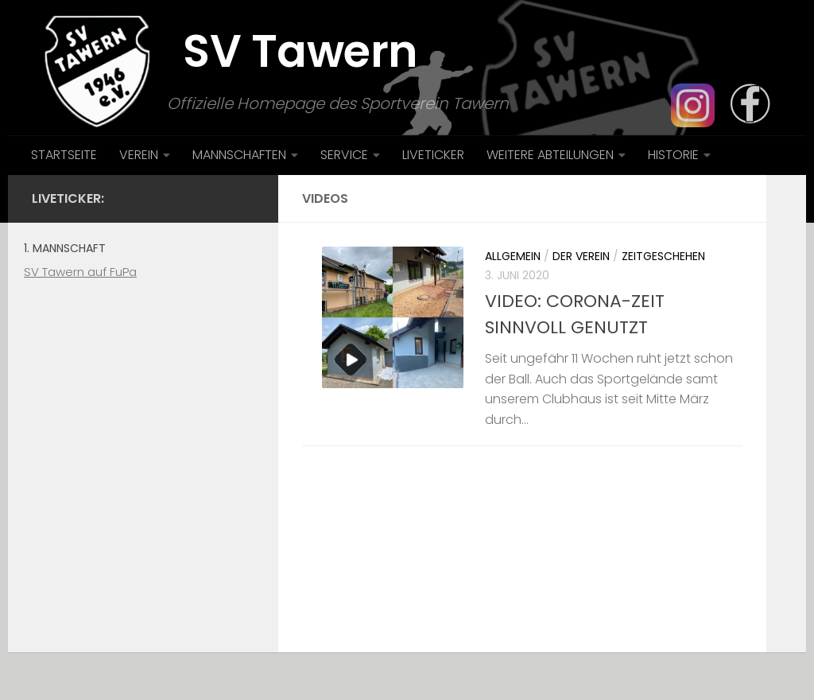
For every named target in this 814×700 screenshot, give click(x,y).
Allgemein (513, 256)
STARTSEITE (64, 155)
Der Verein (581, 256)
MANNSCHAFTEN (239, 155)
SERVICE (344, 155)
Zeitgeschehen (663, 256)
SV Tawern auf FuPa (80, 271)
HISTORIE (673, 155)
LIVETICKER (433, 155)
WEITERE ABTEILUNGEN (550, 155)
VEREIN (138, 155)
